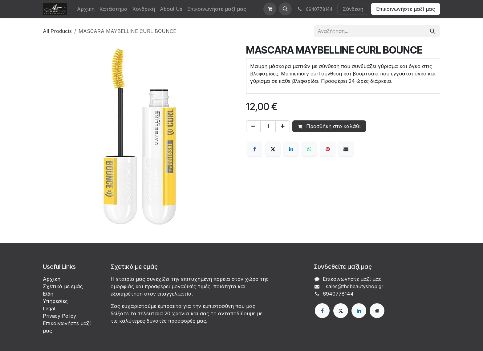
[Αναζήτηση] (432, 31)
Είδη (48, 294)
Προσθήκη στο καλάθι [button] (329, 126)
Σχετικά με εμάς (63, 286)
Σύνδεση (353, 9)
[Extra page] (377, 310)
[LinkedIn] (291, 149)
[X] (273, 149)
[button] (285, 8)
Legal (49, 308)
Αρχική (51, 279)
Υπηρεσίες (55, 301)
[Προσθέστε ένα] (282, 126)
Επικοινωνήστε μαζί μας (405, 9)
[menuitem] (86, 9)
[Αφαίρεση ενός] (253, 126)
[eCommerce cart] (269, 8)
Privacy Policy (59, 316)
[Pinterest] (327, 149)
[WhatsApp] (309, 149)
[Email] (346, 149)
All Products (57, 31)
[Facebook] (254, 149)
